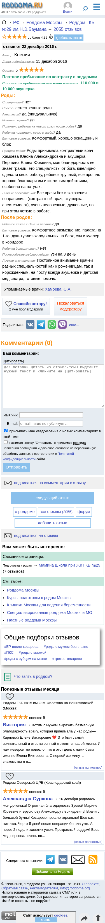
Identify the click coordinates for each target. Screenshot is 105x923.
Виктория (14, 724)
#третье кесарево (67, 659)
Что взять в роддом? (28, 676)
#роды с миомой (32, 652)
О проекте (90, 884)
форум (84, 511)
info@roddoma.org (75, 888)
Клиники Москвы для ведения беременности (48, 605)
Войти (68, 11)
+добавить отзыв (68, 38)
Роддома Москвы (23, 590)
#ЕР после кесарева (21, 646)
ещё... (74, 325)
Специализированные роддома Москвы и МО (49, 612)
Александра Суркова (28, 798)
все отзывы (56, 511)
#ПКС (8, 652)
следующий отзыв (52, 498)
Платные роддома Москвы (32, 620)
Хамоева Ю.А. (58, 289)
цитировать (13, 361)
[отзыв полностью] (88, 767)
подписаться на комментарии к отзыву (45, 483)
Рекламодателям (44, 888)
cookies (60, 915)
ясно (45, 919)
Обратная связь (14, 888)
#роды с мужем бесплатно (66, 646)
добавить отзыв (52, 523)
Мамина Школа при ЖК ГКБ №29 (69, 565)
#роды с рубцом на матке (25, 659)
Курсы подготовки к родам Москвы (39, 597)
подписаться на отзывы (31, 535)
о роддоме (24, 511)
